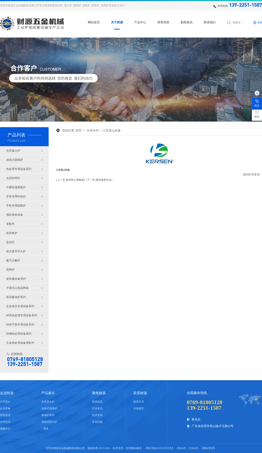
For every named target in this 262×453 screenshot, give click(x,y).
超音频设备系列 (16, 278)
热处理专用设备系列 (18, 168)
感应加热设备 (14, 214)
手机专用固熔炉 (16, 205)
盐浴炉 (10, 242)
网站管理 (208, 448)
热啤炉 (10, 269)
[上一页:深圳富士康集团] (70, 180)
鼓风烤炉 (11, 233)
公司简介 (5, 401)
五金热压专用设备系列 (20, 306)
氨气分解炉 (13, 260)
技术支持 (97, 415)
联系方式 (138, 401)
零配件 (10, 223)
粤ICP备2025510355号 (159, 448)
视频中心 (5, 428)
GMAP (193, 448)
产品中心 (140, 22)
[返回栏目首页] (251, 174)
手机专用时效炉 (16, 196)
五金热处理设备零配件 (20, 342)
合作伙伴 (93, 130)
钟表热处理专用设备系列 (21, 315)
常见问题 (97, 422)
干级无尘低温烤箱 (17, 287)
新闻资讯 (187, 22)
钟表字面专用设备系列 (20, 324)
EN (260, 22)
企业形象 (5, 408)
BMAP (181, 448)
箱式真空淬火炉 (16, 251)
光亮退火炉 (13, 150)
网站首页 (94, 22)
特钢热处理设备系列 (18, 333)
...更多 (45, 428)
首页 (79, 130)
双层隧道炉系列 (16, 297)
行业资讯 (97, 408)
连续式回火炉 (49, 422)
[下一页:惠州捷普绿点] (99, 180)
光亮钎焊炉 (13, 178)
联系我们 (210, 22)
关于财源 (117, 22)
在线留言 (138, 408)
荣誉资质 (163, 22)
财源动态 (97, 401)
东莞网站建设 (133, 448)
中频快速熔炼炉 (16, 187)
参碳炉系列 (47, 415)
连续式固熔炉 (14, 159)
